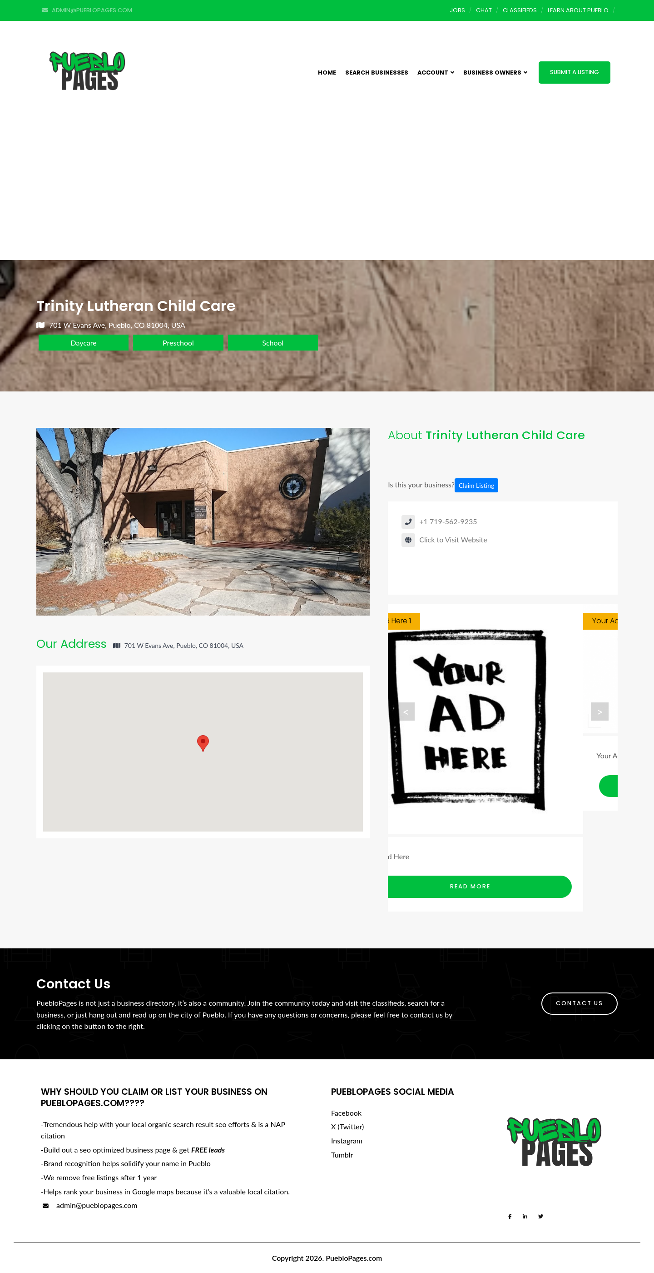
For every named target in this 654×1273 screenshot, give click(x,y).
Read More (505, 886)
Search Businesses (376, 72)
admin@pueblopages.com (89, 1205)
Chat (484, 10)
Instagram (346, 1140)
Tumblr (342, 1154)
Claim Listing (476, 485)
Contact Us (579, 1003)
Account (435, 72)
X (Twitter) (347, 1126)
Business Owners (495, 72)
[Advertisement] (327, 192)
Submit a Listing (574, 72)
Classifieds (520, 10)
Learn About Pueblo (578, 10)
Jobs (457, 10)
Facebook (346, 1112)
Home (327, 72)
